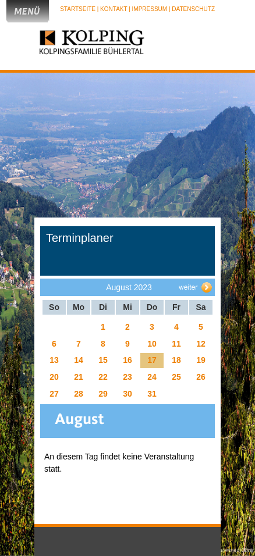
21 (78, 377)
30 (127, 393)
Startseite (78, 9)
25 (176, 377)
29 (103, 393)
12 (201, 343)
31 (152, 393)
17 (152, 360)
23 (127, 377)
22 (103, 377)
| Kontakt (113, 9)
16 (127, 360)
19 (201, 360)
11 (176, 343)
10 (152, 343)
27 (54, 393)
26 (201, 377)
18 (176, 360)
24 (152, 377)
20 (54, 377)
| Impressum (148, 9)
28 (78, 393)
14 (78, 360)
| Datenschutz (192, 9)
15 (103, 360)
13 (54, 360)
